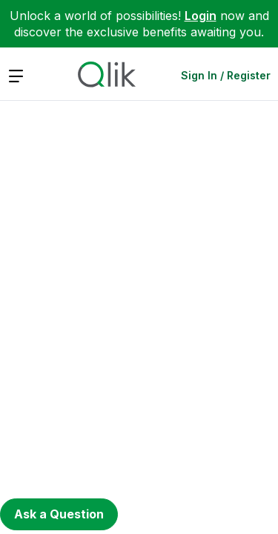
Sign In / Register (226, 75)
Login (200, 15)
